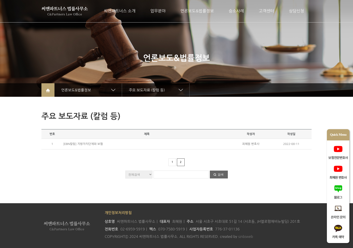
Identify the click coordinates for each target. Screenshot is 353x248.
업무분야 (158, 11)
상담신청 (296, 11)
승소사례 (236, 11)
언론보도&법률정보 (197, 11)
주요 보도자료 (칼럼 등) (147, 90)
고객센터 (266, 11)
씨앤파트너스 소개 (119, 11)
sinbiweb (245, 236)
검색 (221, 174)
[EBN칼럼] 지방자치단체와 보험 (83, 143)
